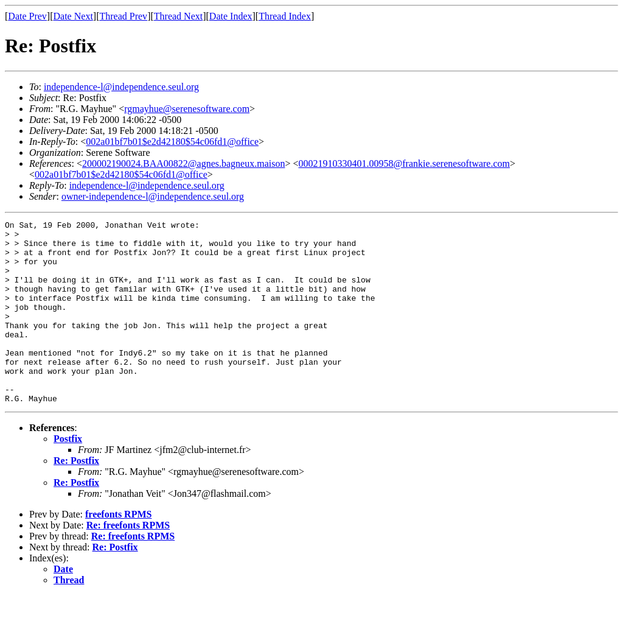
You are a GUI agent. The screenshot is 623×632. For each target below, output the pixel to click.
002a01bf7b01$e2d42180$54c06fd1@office (172, 141)
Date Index (230, 16)
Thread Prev (123, 16)
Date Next (73, 16)
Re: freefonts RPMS (128, 562)
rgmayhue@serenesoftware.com (186, 109)
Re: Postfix (76, 497)
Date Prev (27, 16)
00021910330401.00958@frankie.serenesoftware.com (404, 163)
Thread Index (285, 16)
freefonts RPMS (118, 551)
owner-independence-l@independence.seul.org (152, 196)
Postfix (68, 475)
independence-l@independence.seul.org (121, 87)
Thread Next (178, 16)
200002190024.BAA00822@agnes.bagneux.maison (183, 163)
